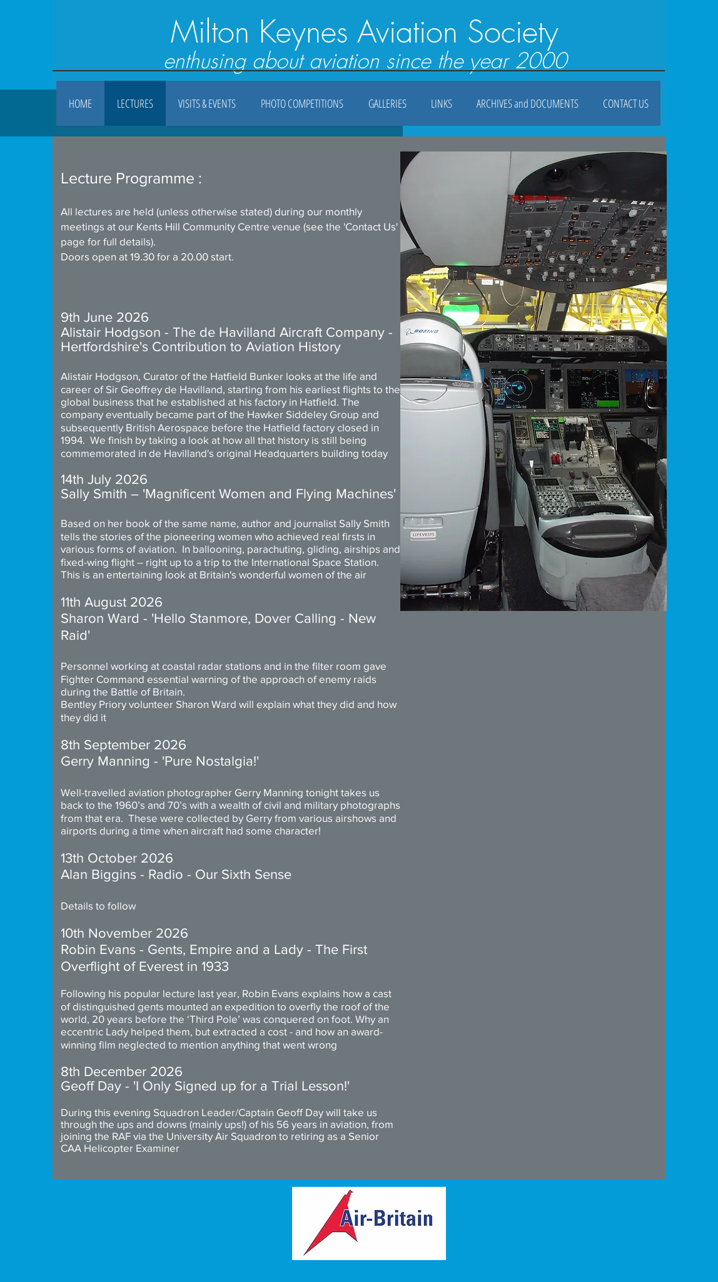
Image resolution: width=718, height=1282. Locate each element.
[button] (387, 103)
